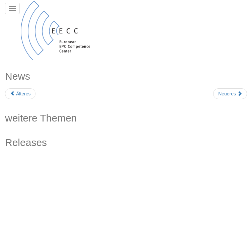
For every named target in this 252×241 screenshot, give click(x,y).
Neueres (230, 93)
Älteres (20, 93)
